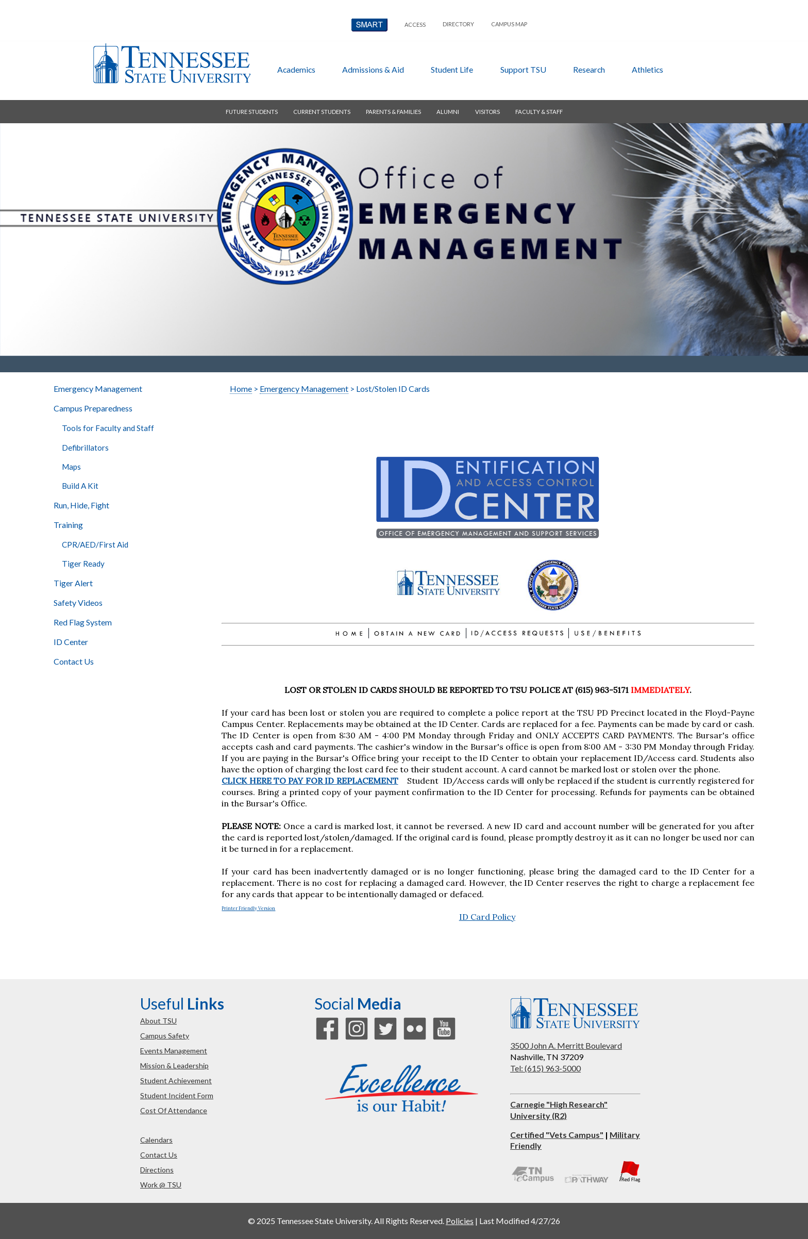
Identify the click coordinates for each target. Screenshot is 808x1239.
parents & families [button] (393, 111)
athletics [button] (647, 69)
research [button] (589, 69)
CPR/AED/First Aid (95, 544)
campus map (509, 24)
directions (157, 1169)
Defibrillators (85, 447)
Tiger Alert (73, 583)
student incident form (176, 1095)
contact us (158, 1154)
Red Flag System (83, 622)
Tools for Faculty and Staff (108, 428)
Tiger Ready (83, 563)
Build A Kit (80, 485)
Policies (460, 1221)
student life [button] (452, 69)
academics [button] (296, 69)
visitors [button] (487, 111)
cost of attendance (173, 1110)
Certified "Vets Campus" (556, 1134)
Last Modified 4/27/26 (519, 1221)
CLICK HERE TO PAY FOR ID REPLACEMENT (310, 780)
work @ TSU (160, 1184)
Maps (71, 466)
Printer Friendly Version (248, 908)
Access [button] (415, 24)
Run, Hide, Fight (81, 505)
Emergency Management (98, 388)
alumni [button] (447, 111)
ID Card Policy (487, 917)
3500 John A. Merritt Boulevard (566, 1045)
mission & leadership (174, 1065)
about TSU (158, 1020)
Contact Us (74, 661)
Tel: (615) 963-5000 (545, 1068)
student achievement (176, 1080)
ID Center (71, 642)
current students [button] (321, 111)
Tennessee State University (171, 63)
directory (458, 24)
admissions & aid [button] (373, 69)
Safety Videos (78, 602)
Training (68, 525)
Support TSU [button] (523, 69)
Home (241, 388)
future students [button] (252, 111)
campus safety (164, 1035)
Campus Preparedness (93, 408)
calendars (156, 1139)
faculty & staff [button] (539, 111)
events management (173, 1050)
